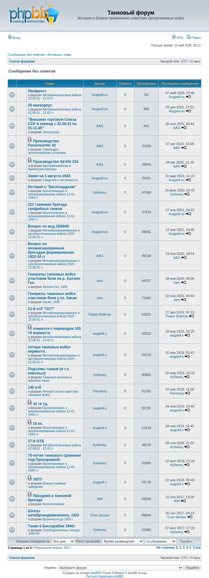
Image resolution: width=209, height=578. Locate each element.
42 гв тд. (40, 404)
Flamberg (100, 391)
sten (99, 280)
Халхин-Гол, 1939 (54, 287)
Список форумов (22, 61)
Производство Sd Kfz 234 (56, 162)
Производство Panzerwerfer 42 (43, 143)
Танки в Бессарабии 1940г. (52, 526)
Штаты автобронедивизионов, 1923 (53, 513)
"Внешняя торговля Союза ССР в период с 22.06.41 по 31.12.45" (52, 123)
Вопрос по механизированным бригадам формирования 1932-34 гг (51, 250)
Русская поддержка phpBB (104, 576)
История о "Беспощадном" (52, 187)
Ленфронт (37, 91)
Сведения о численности (60, 180)
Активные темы (59, 54)
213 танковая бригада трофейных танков (47, 206)
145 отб (34, 387)
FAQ (177, 37)
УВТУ (37, 479)
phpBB (94, 573)
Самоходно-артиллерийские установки (47, 151)
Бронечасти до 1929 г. (57, 519)
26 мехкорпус (40, 105)
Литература (50, 132)
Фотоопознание (53, 504)
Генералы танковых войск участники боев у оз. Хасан (52, 296)
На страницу (166, 547)
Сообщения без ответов (26, 54)
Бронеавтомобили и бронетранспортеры (49, 167)
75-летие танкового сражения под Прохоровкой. (54, 457)
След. (197, 547)
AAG (99, 126)
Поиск (194, 37)
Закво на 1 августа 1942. (49, 176)
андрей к (99, 333)
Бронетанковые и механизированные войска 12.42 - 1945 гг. (52, 194)
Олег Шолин (99, 515)
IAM (100, 499)
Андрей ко (100, 94)
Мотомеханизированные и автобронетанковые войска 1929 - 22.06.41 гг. (53, 234)
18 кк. (38, 423)
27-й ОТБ (36, 441)
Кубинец (99, 192)
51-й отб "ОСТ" (41, 309)
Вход (14, 37)
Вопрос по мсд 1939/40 (48, 226)
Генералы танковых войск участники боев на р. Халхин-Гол (54, 278)
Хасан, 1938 (50, 302)
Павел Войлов (100, 314)
